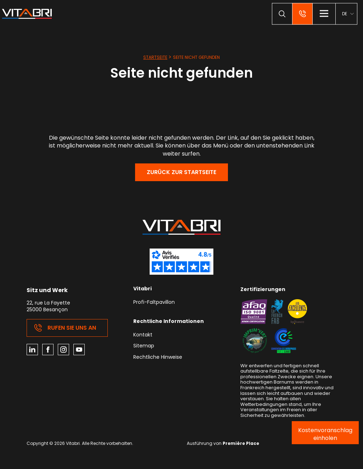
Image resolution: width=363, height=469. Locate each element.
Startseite (155, 57)
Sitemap (143, 346)
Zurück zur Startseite (181, 172)
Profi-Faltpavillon (154, 303)
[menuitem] (348, 13)
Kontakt (142, 335)
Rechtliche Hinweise (157, 357)
